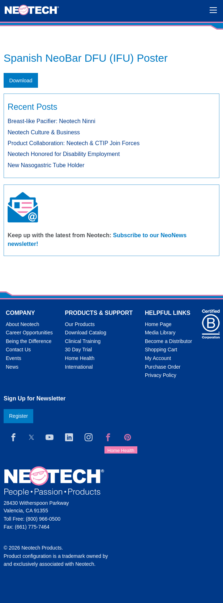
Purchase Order (163, 367)
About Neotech (22, 324)
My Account (158, 358)
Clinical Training (83, 341)
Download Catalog (85, 332)
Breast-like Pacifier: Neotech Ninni (51, 121)
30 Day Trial (78, 349)
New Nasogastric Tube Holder (46, 165)
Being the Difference (29, 341)
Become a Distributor (168, 341)
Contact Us (18, 349)
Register (18, 416)
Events (13, 358)
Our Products (80, 324)
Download (20, 80)
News (12, 367)
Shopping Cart (161, 349)
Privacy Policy (160, 375)
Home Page (158, 324)
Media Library (160, 332)
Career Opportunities (29, 332)
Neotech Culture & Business (44, 132)
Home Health (80, 358)
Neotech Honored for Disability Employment (64, 154)
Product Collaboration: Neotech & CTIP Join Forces (74, 143)
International (79, 367)
